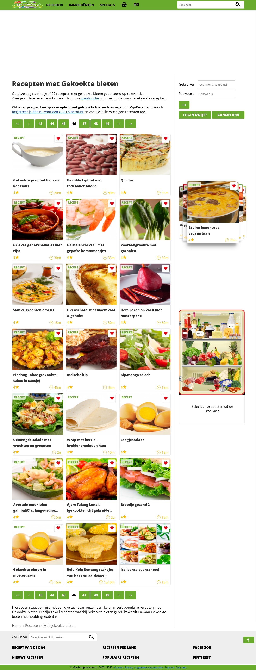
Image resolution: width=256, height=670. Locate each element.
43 (40, 123)
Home (16, 625)
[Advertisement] (128, 43)
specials (107, 5)
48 (96, 123)
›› (130, 123)
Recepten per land (119, 647)
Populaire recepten (120, 657)
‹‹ (17, 123)
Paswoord (186, 93)
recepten (54, 5)
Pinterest (202, 657)
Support (169, 667)
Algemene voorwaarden (149, 667)
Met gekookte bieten (59, 625)
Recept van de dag (29, 647)
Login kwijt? (195, 115)
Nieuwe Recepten (27, 657)
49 (107, 123)
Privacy (129, 667)
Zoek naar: (20, 637)
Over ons (181, 667)
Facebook (202, 647)
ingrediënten (81, 5)
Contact (118, 667)
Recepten (32, 625)
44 (52, 123)
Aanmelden (228, 115)
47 (84, 123)
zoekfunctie (90, 98)
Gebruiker (186, 84)
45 (63, 123)
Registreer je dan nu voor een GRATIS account (47, 112)
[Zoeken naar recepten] (211, 5)
